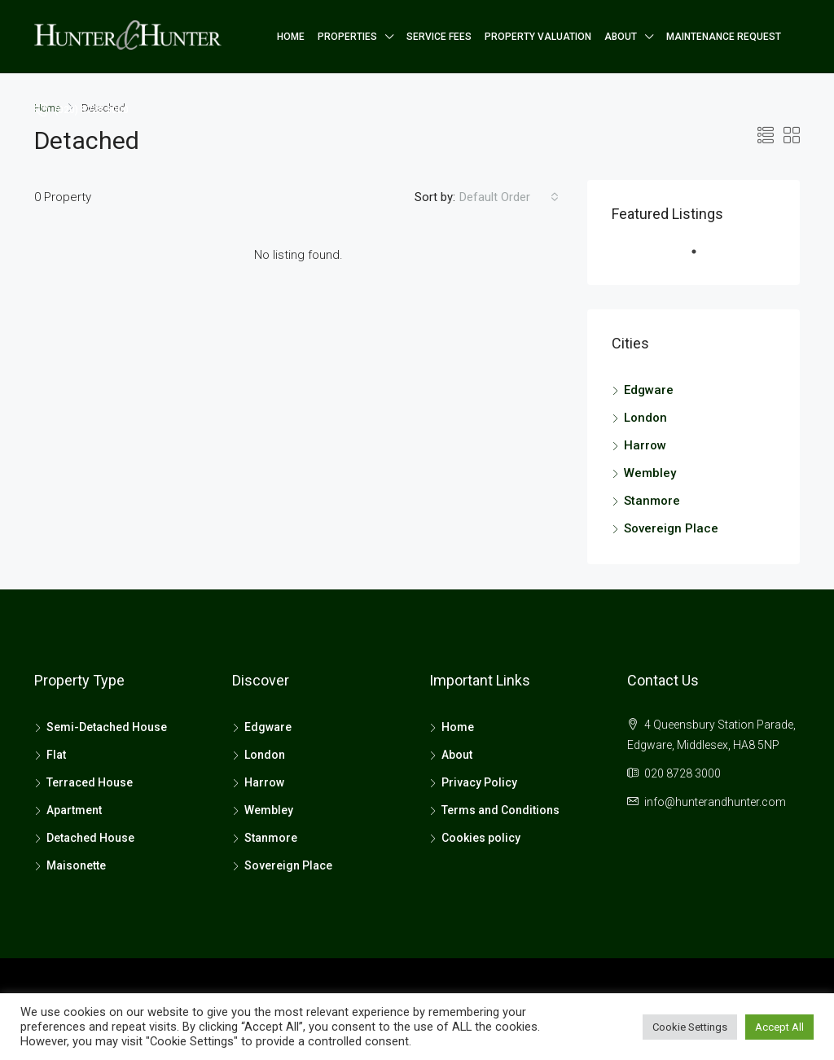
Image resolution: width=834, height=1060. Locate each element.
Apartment (74, 810)
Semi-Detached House (106, 727)
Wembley (650, 473)
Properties (347, 36)
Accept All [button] (779, 1027)
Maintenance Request (723, 36)
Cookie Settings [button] (689, 1027)
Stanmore (652, 500)
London (645, 417)
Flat (56, 754)
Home (291, 36)
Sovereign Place (671, 528)
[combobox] (509, 197)
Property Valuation (538, 36)
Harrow (645, 445)
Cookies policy (480, 837)
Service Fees (439, 36)
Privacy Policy (479, 782)
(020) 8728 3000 (81, 109)
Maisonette (76, 865)
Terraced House (89, 782)
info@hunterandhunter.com (715, 801)
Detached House (90, 837)
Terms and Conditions (500, 810)
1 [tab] (702, 258)
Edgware (649, 390)
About (620, 36)
